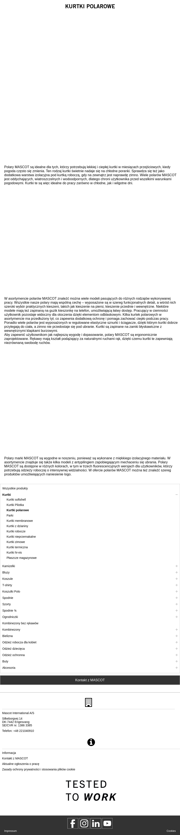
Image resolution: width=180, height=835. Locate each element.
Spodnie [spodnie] (7, 598)
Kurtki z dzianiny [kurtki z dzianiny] (17, 526)
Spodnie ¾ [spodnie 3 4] (9, 610)
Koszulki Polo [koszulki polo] (11, 591)
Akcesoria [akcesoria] (8, 667)
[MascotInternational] (107, 823)
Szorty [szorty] (6, 604)
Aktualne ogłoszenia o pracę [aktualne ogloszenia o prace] (20, 764)
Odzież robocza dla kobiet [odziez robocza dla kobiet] (19, 642)
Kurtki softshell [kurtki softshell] (16, 499)
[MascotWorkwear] (72, 823)
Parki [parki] (10, 515)
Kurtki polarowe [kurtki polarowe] (18, 510)
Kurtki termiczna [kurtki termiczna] (17, 547)
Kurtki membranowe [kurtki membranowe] (20, 520)
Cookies (171, 830)
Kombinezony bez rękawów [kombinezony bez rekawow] (20, 623)
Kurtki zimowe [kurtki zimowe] (16, 542)
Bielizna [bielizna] (7, 636)
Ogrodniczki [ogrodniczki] (10, 617)
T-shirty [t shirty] (7, 585)
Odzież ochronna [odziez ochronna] (13, 655)
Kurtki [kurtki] (6, 494)
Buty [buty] (5, 661)
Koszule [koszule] (7, 578)
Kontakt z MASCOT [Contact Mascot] (90, 680)
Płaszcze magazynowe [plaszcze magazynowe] (22, 557)
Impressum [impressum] (10, 830)
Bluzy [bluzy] (6, 572)
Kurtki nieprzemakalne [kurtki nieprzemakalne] (21, 536)
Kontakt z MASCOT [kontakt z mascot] (15, 758)
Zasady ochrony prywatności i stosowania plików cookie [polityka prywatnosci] (38, 769)
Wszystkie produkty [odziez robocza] (15, 488)
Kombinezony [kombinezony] (11, 629)
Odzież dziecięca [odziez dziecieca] (13, 648)
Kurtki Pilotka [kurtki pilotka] (15, 505)
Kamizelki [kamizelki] (8, 566)
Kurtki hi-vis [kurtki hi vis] (14, 552)
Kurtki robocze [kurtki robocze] (16, 531)
